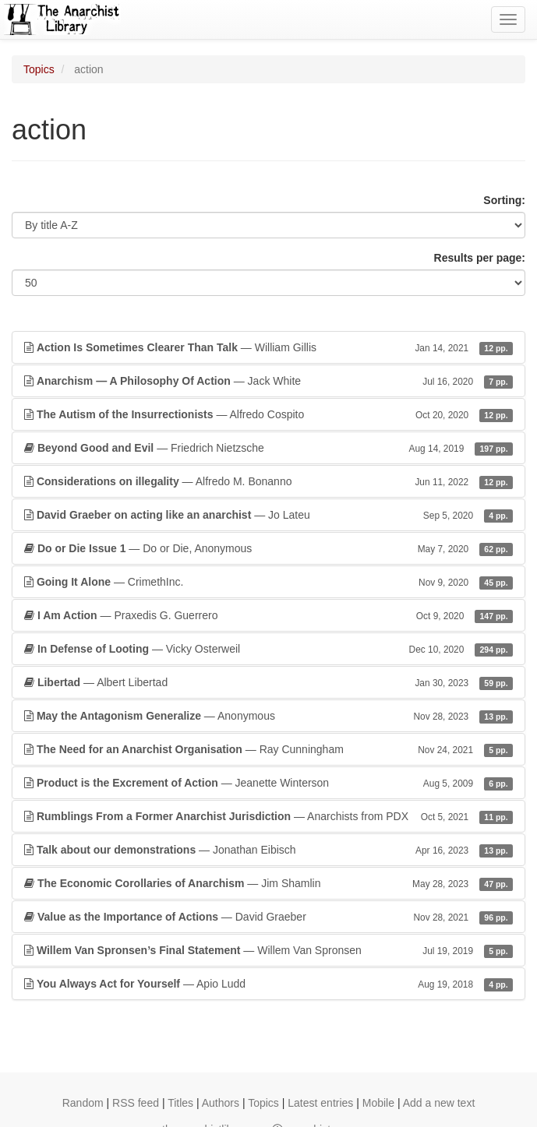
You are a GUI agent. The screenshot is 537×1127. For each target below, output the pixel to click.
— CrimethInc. (268, 582)
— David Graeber (268, 916)
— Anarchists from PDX (268, 816)
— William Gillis (268, 347)
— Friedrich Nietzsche (268, 448)
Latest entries (320, 1103)
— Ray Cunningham (268, 749)
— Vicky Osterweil (268, 649)
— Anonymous (268, 716)
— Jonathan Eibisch (268, 850)
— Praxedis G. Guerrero (268, 615)
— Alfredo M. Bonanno (268, 481)
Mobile (378, 1103)
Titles (180, 1103)
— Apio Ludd (268, 983)
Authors (220, 1103)
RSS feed (135, 1103)
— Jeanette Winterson (268, 783)
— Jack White (268, 381)
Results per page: (479, 258)
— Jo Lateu (268, 515)
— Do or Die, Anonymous (268, 548)
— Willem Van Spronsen (268, 950)
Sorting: (504, 200)
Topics (39, 69)
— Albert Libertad (268, 682)
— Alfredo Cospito (268, 414)
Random (83, 1103)
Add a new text (439, 1103)
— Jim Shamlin (268, 883)
